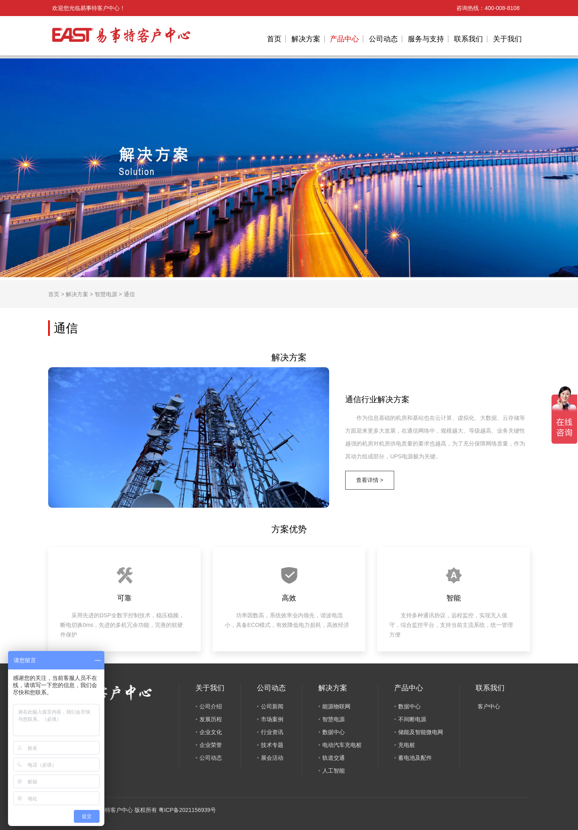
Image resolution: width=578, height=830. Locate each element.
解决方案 (305, 39)
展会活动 (272, 758)
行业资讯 (272, 732)
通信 (129, 294)
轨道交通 (333, 758)
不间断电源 (412, 719)
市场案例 (272, 719)
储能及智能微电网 (420, 732)
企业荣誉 (210, 745)
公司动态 (383, 39)
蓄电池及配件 (415, 758)
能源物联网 (336, 706)
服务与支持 (426, 39)
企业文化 (210, 732)
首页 (274, 39)
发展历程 (210, 719)
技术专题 (272, 745)
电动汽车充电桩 (342, 745)
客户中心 (489, 706)
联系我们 (468, 39)
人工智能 (333, 770)
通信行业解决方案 (377, 399)
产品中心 (344, 39)
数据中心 (333, 732)
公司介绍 (210, 706)
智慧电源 (106, 294)
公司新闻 (272, 706)
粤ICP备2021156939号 (187, 810)
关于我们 (507, 39)
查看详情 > (369, 480)
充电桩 (406, 745)
